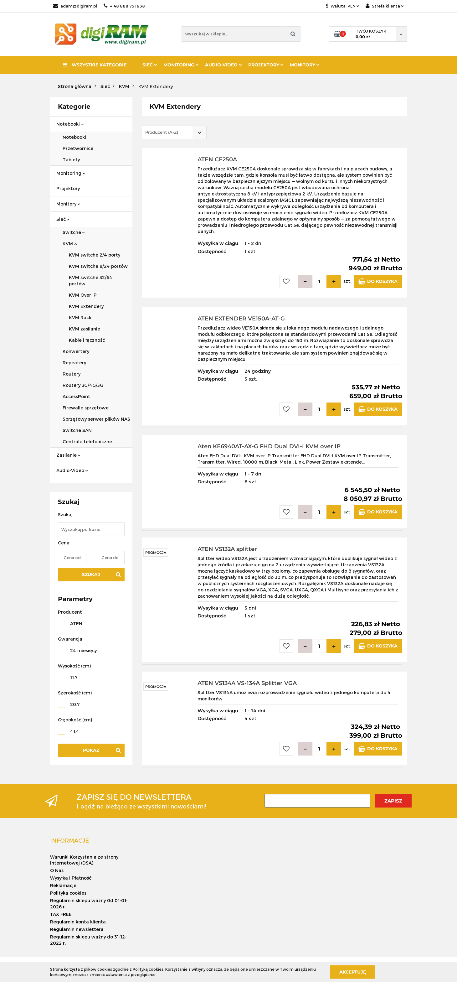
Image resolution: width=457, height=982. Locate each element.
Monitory (305, 65)
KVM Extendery (86, 306)
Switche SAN (77, 430)
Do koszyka (378, 281)
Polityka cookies (68, 893)
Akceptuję (352, 971)
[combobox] (174, 132)
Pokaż (91, 750)
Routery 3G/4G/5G (83, 385)
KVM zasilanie (84, 328)
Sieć (149, 65)
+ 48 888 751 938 (124, 5)
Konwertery (76, 351)
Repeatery (74, 362)
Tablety (71, 159)
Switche (74, 232)
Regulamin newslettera (77, 929)
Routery (71, 374)
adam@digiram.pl (75, 5)
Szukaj (91, 574)
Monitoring (181, 65)
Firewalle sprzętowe (86, 407)
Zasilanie (68, 455)
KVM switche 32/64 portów (90, 280)
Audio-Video (223, 65)
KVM (70, 243)
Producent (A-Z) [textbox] (161, 132)
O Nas (57, 870)
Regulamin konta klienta (78, 921)
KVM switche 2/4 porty (94, 254)
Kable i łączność (87, 340)
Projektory (266, 65)
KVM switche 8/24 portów (98, 266)
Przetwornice (78, 148)
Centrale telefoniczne (87, 441)
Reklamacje (63, 885)
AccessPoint (76, 396)
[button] (69, 840)
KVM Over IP (83, 295)
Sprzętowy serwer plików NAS (96, 419)
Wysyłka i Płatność (70, 878)
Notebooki (70, 124)
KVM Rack (80, 317)
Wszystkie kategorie (94, 65)
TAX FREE (61, 914)
